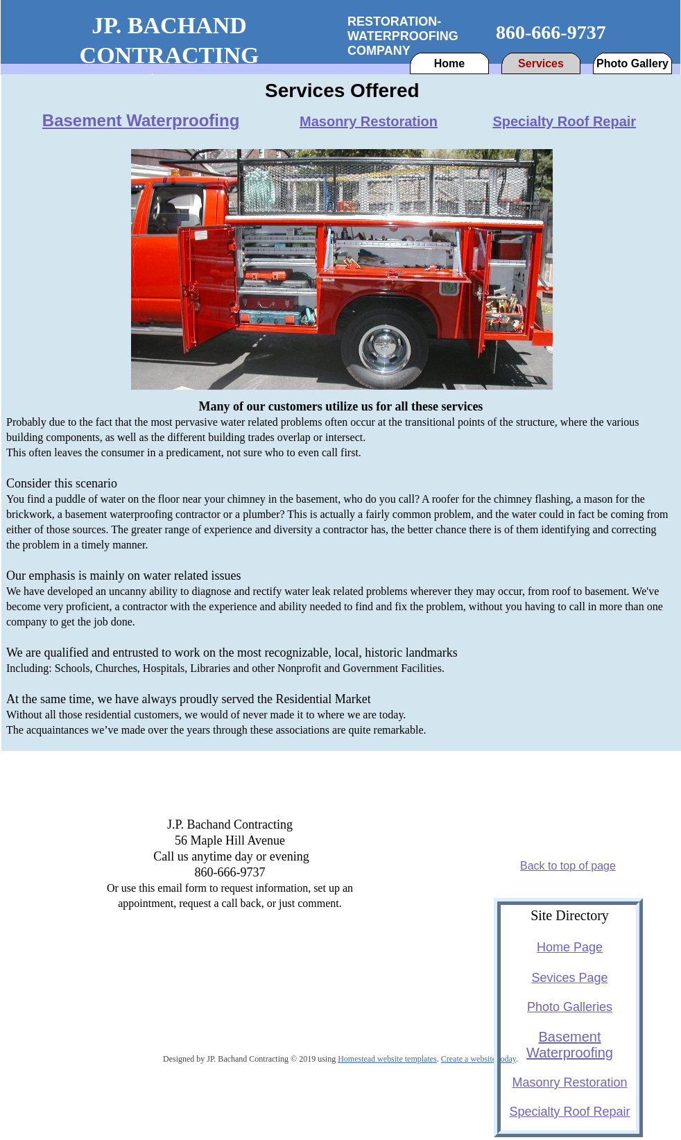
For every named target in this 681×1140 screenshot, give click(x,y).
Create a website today (478, 1059)
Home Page (570, 947)
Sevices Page (569, 978)
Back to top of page (568, 866)
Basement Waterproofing (140, 120)
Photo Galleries (569, 1007)
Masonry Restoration (369, 121)
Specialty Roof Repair (564, 121)
